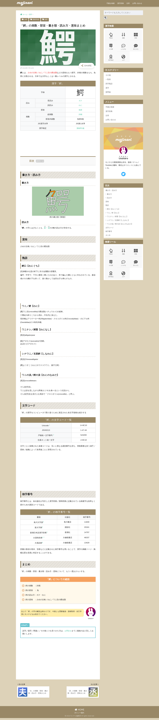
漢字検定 (111, 58)
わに (80, 105)
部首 (135, 36)
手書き (111, 36)
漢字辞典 (120, 3)
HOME (79, 711)
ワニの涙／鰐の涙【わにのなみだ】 (120, 226)
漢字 (107, 89)
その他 (108, 76)
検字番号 (109, 233)
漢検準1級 (36, 19)
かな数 (111, 47)
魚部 (46, 19)
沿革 (128, 3)
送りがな (135, 47)
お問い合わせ (137, 3)
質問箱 (108, 93)
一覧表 (108, 80)
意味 (107, 203)
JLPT (123, 58)
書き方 (109, 196)
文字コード (110, 229)
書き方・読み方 (111, 192)
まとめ (108, 237)
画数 (123, 36)
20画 (25, 19)
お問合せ (68, 632)
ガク (80, 101)
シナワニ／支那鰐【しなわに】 (118, 222)
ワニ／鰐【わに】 (113, 215)
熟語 (107, 207)
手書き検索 (111, 3)
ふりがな (123, 47)
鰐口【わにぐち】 (113, 211)
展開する (40, 161)
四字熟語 (109, 85)
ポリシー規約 (79, 714)
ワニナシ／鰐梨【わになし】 (117, 218)
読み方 (109, 200)
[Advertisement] (58, 142)
